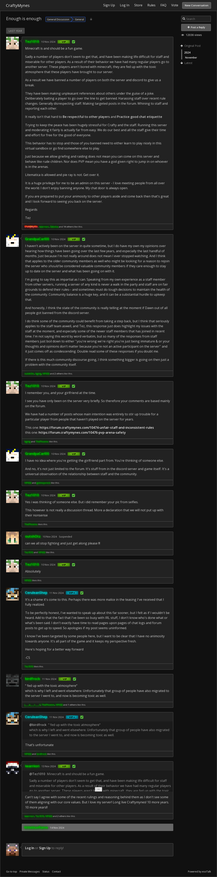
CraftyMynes (18, 5)
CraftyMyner (31, 226)
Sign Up (45, 848)
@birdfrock (37, 725)
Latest (186, 63)
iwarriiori (44, 226)
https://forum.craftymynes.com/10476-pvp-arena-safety (82, 432)
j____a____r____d (33, 704)
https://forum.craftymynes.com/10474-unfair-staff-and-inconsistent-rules (97, 427)
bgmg (38, 373)
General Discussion (58, 19)
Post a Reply (196, 27)
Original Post (191, 46)
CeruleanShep (36, 592)
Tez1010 (32, 41)
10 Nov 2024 (48, 41)
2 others (59, 373)
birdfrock (32, 678)
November (191, 57)
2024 (187, 52)
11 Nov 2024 (56, 592)
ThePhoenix (42, 441)
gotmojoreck (43, 482)
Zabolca (54, 226)
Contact (56, 871)
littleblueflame (36, 827)
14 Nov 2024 (57, 827)
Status (45, 871)
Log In (29, 848)
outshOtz (29, 373)
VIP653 (46, 373)
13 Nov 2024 (49, 766)
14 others (68, 226)
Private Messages (30, 871)
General (79, 19)
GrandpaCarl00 (37, 239)
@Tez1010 (37, 774)
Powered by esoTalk (199, 871)
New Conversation (196, 5)
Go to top (11, 871)
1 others (72, 704)
